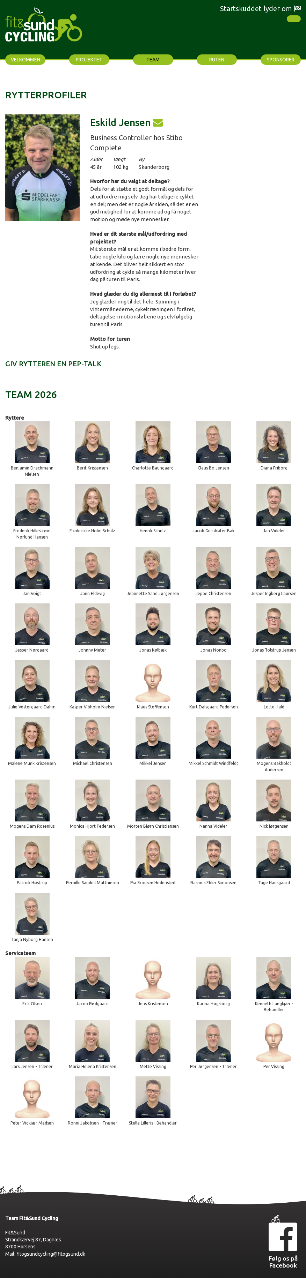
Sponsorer (280, 59)
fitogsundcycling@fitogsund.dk (50, 1254)
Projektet (89, 59)
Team (153, 59)
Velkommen (25, 59)
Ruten (216, 59)
